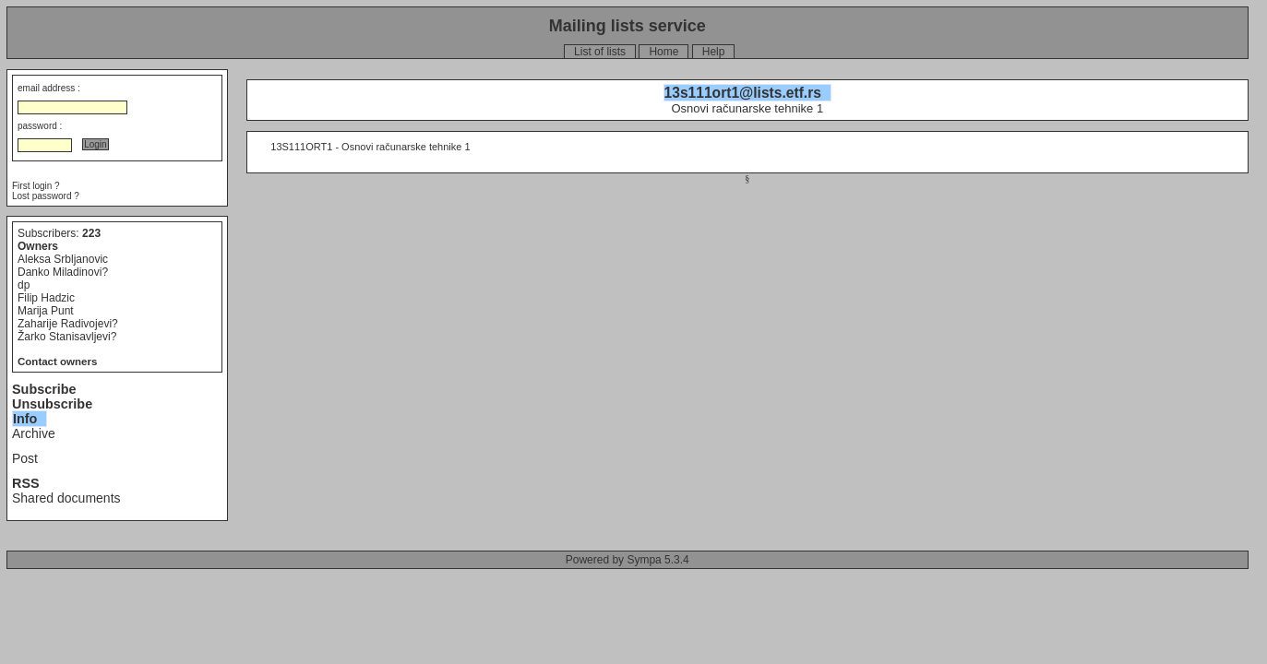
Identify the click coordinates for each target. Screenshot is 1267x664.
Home (663, 51)
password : (40, 126)
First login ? (36, 186)
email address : (49, 88)
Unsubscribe (52, 404)
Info (25, 418)
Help (713, 51)
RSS (26, 483)
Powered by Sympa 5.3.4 (627, 559)
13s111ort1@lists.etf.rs (742, 93)
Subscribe (44, 389)
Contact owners (57, 361)
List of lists (600, 51)
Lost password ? (45, 196)
